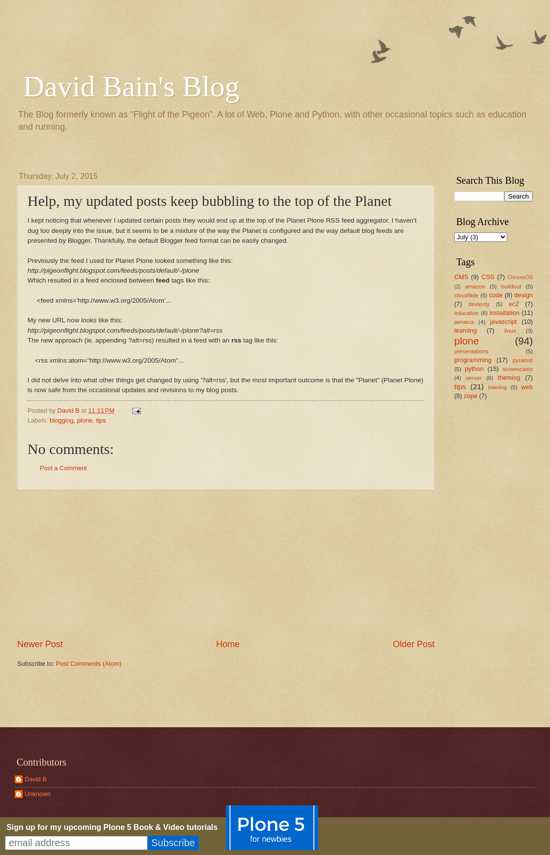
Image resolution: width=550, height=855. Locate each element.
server (474, 378)
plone (85, 420)
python (474, 368)
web (527, 387)
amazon (475, 286)
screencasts (517, 369)
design (523, 295)
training (497, 387)
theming (509, 377)
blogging (62, 420)
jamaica (464, 322)
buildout (511, 286)
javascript (503, 321)
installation (505, 312)
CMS (461, 277)
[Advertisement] (483, 562)
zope (470, 395)
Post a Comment (63, 468)
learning (465, 330)
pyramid (523, 360)
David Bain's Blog (131, 86)
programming (473, 360)
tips (101, 420)
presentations (471, 351)
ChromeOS (520, 277)
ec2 (514, 304)
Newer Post (40, 644)
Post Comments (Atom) (89, 663)
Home (228, 644)
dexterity (479, 304)
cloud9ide (466, 295)
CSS (487, 277)
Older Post (414, 644)
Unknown (38, 794)
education (466, 313)
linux (510, 331)
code (496, 295)
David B (36, 779)
